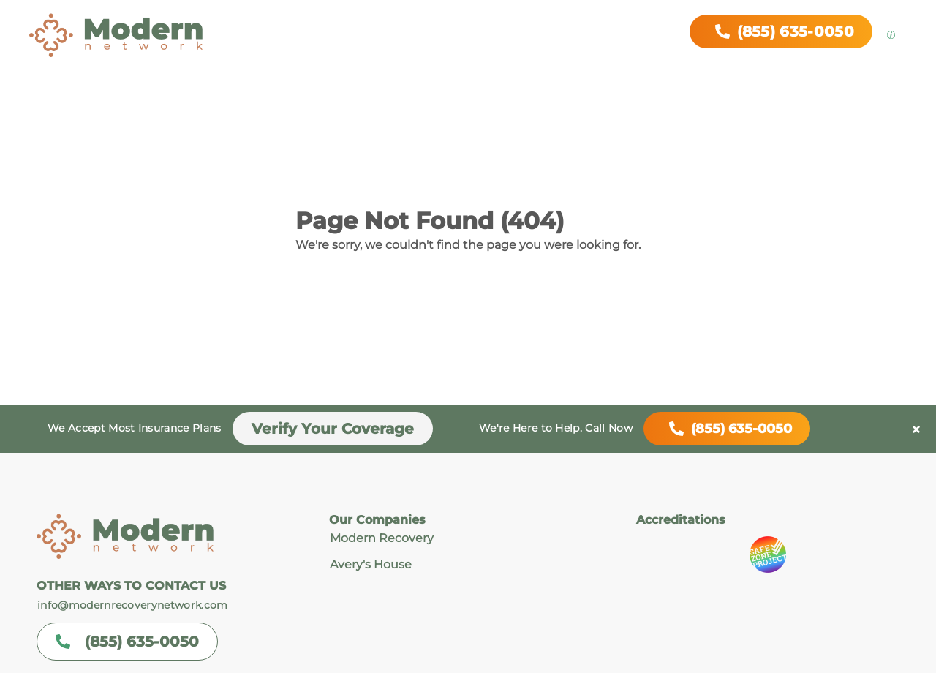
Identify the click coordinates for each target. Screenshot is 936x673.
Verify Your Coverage (333, 428)
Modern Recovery (382, 538)
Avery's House (371, 564)
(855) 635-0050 (727, 429)
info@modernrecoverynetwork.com (132, 605)
